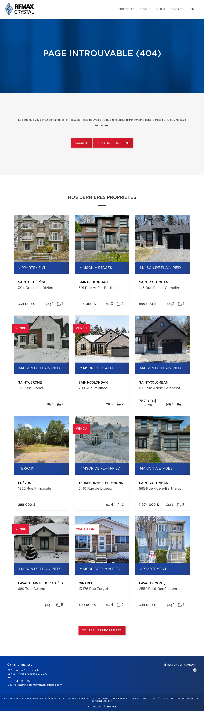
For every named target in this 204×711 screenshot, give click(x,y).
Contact (176, 9)
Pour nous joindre (112, 143)
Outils (160, 9)
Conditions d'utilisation (175, 698)
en (192, 9)
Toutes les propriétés (102, 630)
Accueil (81, 143)
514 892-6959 (22, 681)
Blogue (145, 9)
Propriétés (126, 9)
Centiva (110, 706)
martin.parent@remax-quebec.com (40, 685)
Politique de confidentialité (142, 698)
